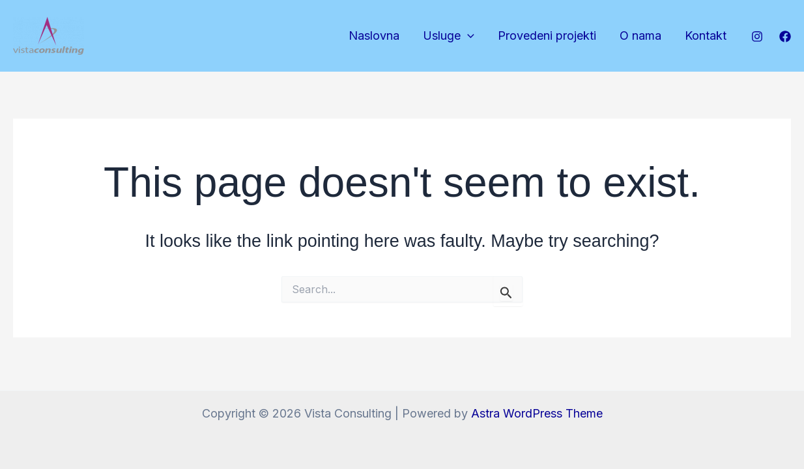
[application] (467, 36)
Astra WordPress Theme (537, 413)
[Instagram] (757, 36)
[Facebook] (785, 36)
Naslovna (374, 35)
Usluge (448, 36)
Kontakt (705, 35)
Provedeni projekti (547, 35)
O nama (640, 35)
